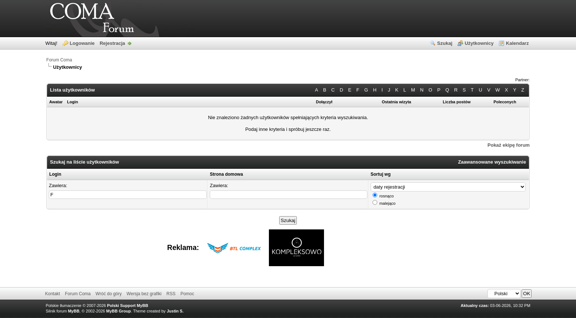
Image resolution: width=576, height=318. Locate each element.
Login (55, 174)
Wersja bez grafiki (144, 293)
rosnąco (386, 196)
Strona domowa (226, 174)
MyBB (73, 311)
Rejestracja (112, 43)
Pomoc (187, 293)
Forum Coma (59, 59)
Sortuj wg (381, 174)
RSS (171, 293)
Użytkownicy (479, 43)
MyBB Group (118, 311)
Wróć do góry (109, 293)
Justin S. (175, 311)
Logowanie (82, 43)
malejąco (387, 203)
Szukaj (444, 43)
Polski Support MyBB (127, 305)
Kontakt (52, 293)
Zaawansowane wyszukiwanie (492, 162)
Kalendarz (517, 43)
